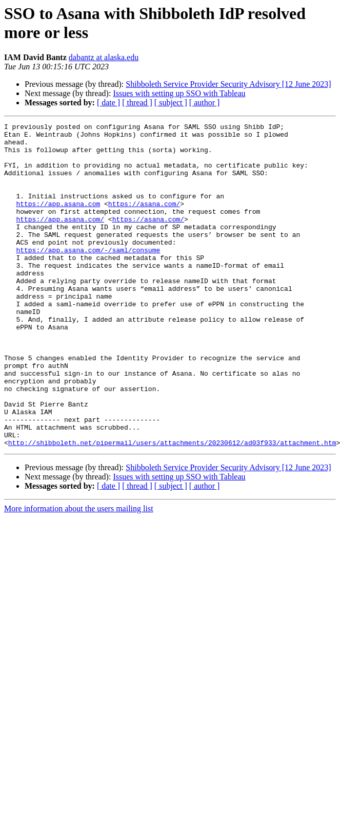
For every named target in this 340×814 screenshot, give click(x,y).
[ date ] (108, 102)
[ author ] (204, 102)
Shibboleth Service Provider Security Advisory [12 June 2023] (228, 84)
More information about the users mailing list (78, 573)
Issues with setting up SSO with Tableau (179, 93)
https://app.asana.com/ (60, 239)
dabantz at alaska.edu (103, 57)
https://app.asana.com (58, 220)
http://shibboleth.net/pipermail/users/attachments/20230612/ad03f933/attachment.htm (172, 507)
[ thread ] (137, 102)
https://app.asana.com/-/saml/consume (88, 276)
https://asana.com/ (144, 220)
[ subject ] (170, 102)
